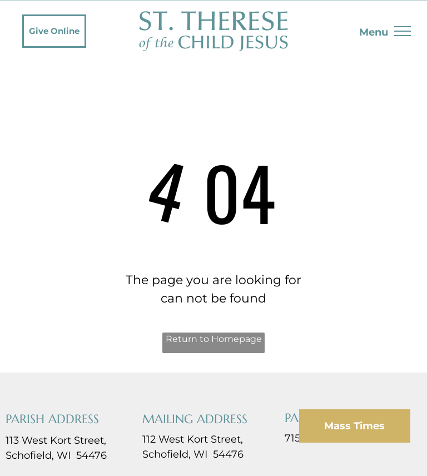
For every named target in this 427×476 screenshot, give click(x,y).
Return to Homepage (214, 339)
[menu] (402, 31)
